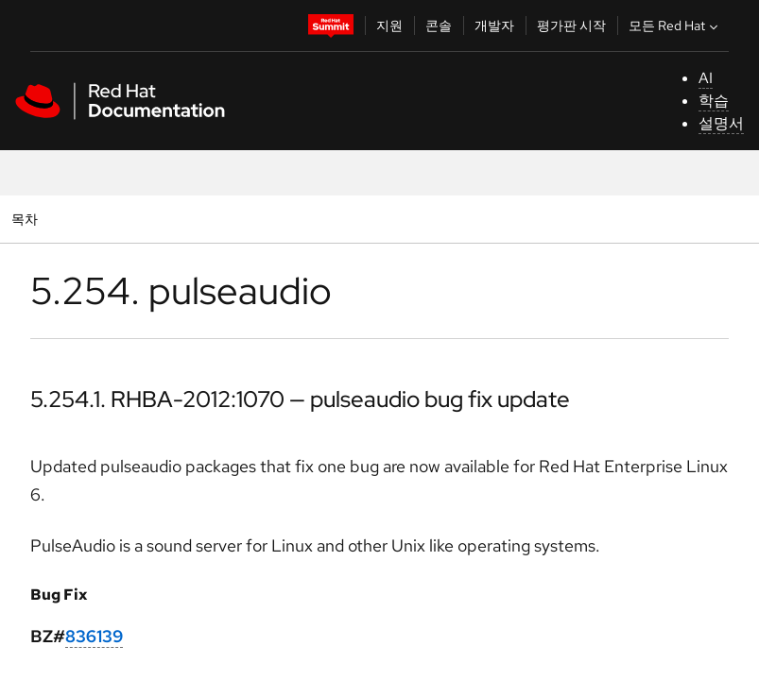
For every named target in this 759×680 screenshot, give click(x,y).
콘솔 (438, 25)
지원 (389, 25)
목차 (26, 219)
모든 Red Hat (675, 25)
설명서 (721, 123)
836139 (94, 636)
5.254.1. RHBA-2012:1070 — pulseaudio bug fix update (300, 399)
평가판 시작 (571, 25)
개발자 (494, 25)
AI (706, 78)
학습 (714, 100)
